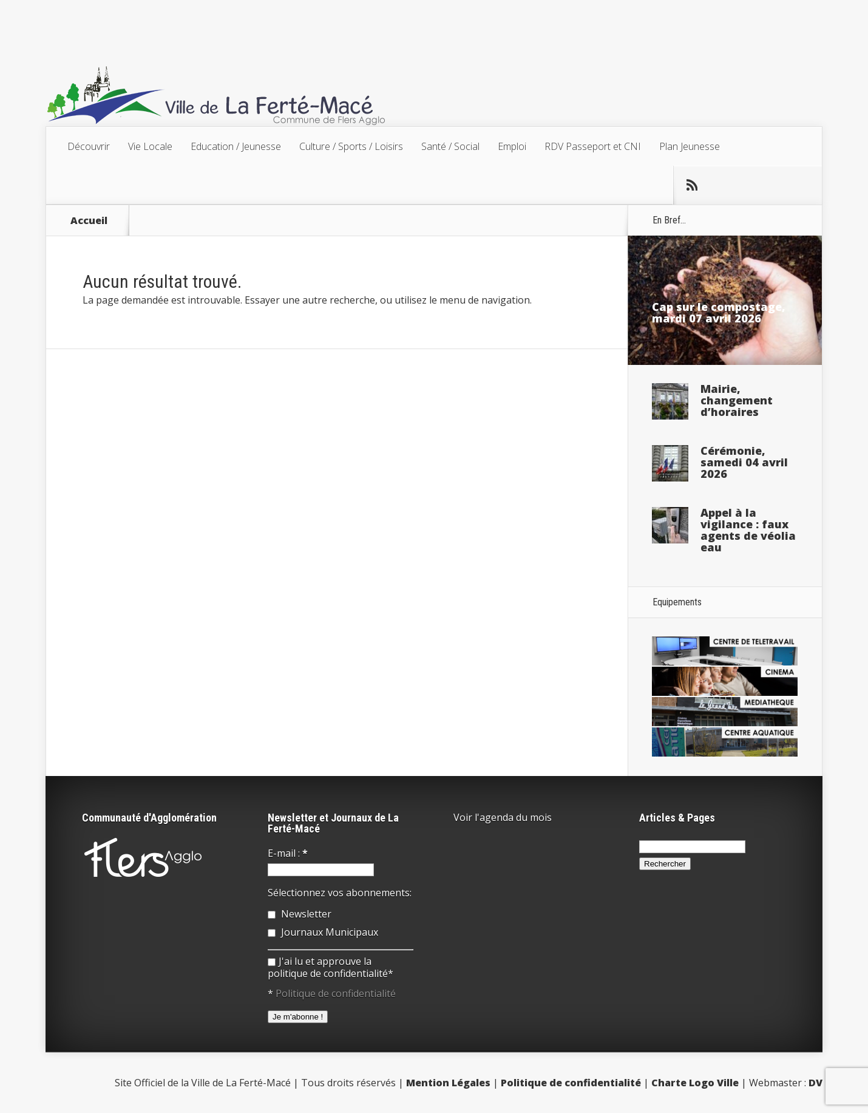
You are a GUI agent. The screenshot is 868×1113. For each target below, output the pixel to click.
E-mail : (288, 853)
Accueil (88, 220)
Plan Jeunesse (689, 146)
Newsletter (299, 914)
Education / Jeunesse (236, 146)
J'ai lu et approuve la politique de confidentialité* (330, 967)
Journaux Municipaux (323, 932)
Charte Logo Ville (695, 1082)
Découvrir (88, 146)
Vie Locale (150, 146)
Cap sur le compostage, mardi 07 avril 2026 (718, 312)
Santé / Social (450, 146)
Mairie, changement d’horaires (736, 400)
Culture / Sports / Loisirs (351, 146)
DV (815, 1082)
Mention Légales (448, 1082)
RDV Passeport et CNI (592, 146)
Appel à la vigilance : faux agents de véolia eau (748, 529)
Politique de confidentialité (336, 993)
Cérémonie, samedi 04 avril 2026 (744, 462)
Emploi (512, 146)
